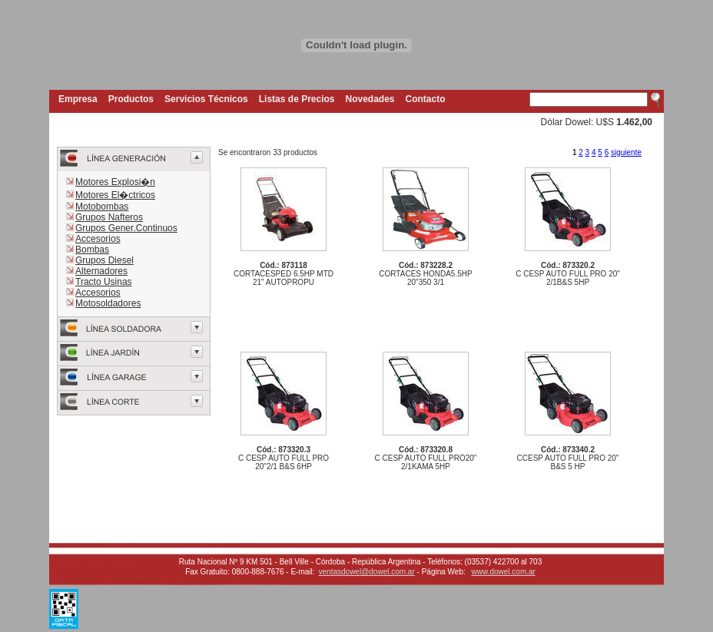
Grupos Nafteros (109, 217)
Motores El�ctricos (115, 195)
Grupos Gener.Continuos (126, 228)
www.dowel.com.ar (504, 571)
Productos (131, 99)
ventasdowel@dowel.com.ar (367, 571)
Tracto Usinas (103, 281)
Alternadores (101, 271)
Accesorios (98, 238)
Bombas (92, 249)
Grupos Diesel (104, 260)
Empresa (78, 99)
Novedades (370, 99)
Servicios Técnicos (206, 99)
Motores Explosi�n (115, 182)
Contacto (426, 99)
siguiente (626, 152)
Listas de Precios (297, 99)
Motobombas (101, 206)
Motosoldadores (108, 303)
